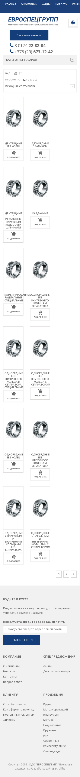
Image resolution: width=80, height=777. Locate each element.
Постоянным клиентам (18, 714)
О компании (29, 4)
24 (29, 80)
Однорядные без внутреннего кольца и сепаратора (40, 300)
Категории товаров (40, 60)
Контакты (10, 676)
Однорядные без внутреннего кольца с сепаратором (40, 378)
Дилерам (9, 719)
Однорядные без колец (13, 456)
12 (24, 80)
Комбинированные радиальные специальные (17, 297)
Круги (47, 704)
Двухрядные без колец (13, 145)
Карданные (40, 213)
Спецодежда (52, 751)
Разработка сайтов (42, 768)
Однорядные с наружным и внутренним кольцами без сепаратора (13, 541)
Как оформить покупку (18, 709)
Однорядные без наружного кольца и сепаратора (40, 460)
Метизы (48, 719)
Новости (61, 4)
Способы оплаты (14, 704)
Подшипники (52, 725)
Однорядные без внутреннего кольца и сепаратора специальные (13, 380)
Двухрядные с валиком (40, 145)
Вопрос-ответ (12, 682)
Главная (10, 4)
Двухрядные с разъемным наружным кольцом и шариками (13, 220)
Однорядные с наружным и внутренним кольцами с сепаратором (40, 540)
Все (35, 80)
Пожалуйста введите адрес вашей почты (34, 621)
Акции (46, 4)
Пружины (49, 730)
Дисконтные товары (57, 671)
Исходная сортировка (20, 86)
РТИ (45, 735)
